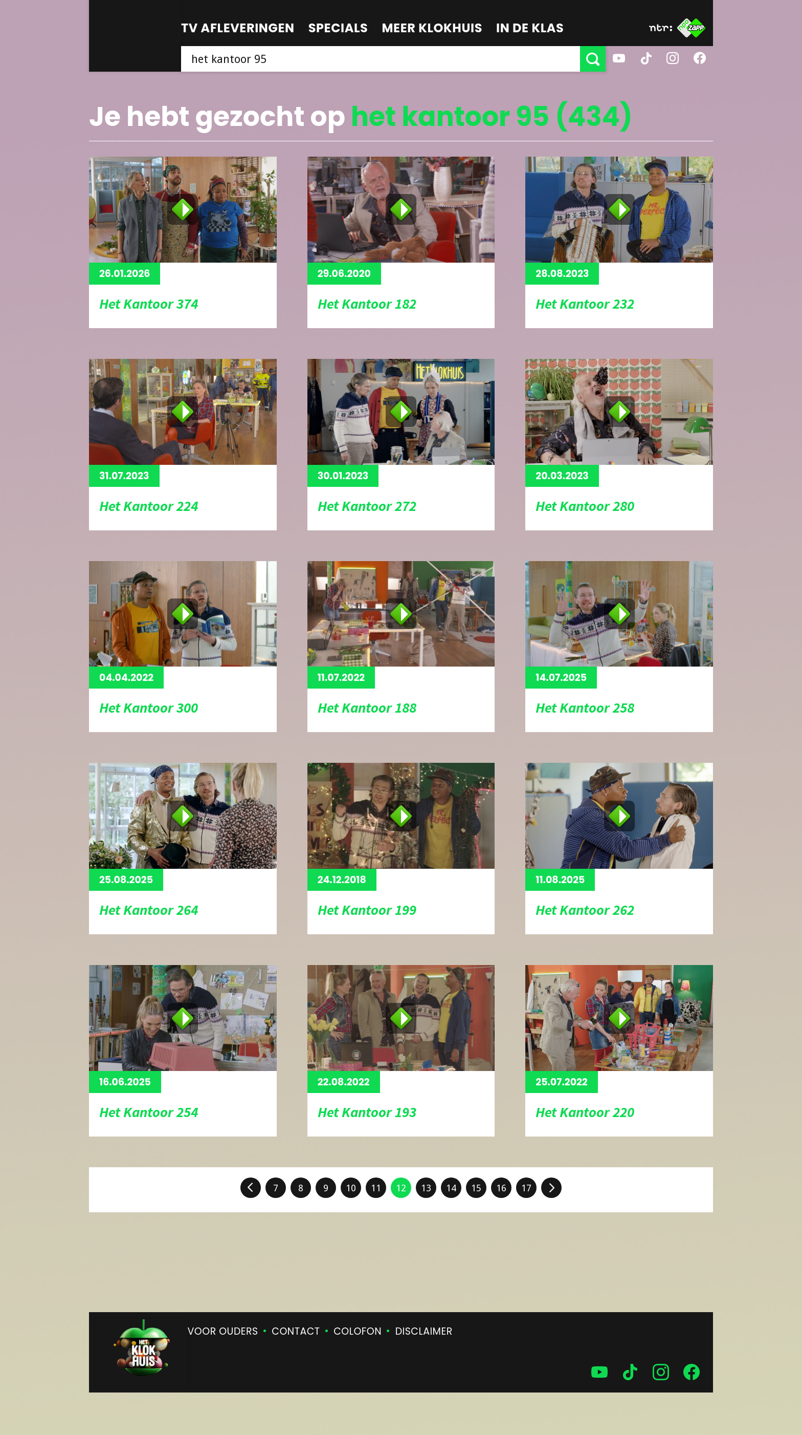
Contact (296, 1331)
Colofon (357, 1331)
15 (476, 1188)
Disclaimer (424, 1331)
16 (501, 1188)
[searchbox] (380, 59)
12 (401, 1188)
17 (526, 1188)
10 (351, 1188)
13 (426, 1188)
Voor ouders (223, 1331)
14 (451, 1188)
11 (376, 1188)
